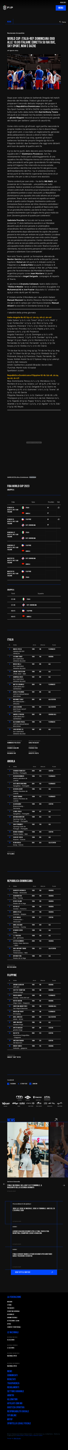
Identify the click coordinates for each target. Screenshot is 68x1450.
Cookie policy (20, 1435)
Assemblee (10, 1314)
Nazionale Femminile (12, 1345)
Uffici (9, 1324)
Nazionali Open (12, 1356)
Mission (9, 1302)
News (9, 1371)
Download (32, 477)
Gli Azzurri (10, 1340)
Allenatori (12, 1399)
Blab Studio (17, 1438)
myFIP (10, 1419)
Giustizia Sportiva (15, 1407)
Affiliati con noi (14, 1403)
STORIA (9, 1305)
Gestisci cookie (37, 1435)
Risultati (11, 1379)
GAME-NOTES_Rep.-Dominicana (17, 477)
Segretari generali (13, 1311)
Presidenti (10, 1308)
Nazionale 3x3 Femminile (13, 1363)
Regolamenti (13, 1387)
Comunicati (12, 1375)
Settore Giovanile (15, 1391)
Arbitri (10, 1395)
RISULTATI (63, 3)
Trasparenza (13, 1383)
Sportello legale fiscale (19, 1423)
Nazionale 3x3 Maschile (13, 1353)
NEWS (9, 21)
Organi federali (12, 1318)
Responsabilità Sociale (18, 1411)
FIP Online (11, 1415)
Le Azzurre (10, 1348)
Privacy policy (28, 1435)
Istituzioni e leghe (13, 1321)
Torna (63, 22)
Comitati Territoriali (14, 1327)
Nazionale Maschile (12, 1337)
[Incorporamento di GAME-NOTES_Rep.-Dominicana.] (34, 442)
